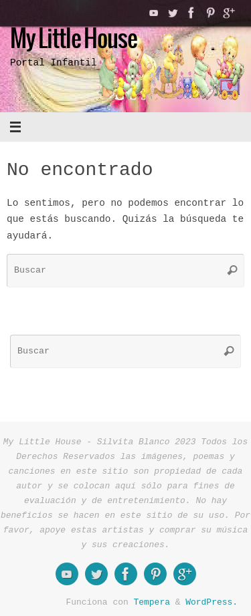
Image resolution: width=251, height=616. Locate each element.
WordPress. (211, 602)
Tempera (152, 602)
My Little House (73, 40)
